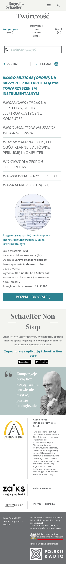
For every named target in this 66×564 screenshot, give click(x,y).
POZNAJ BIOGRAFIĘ (33, 296)
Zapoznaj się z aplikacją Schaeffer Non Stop (33, 353)
